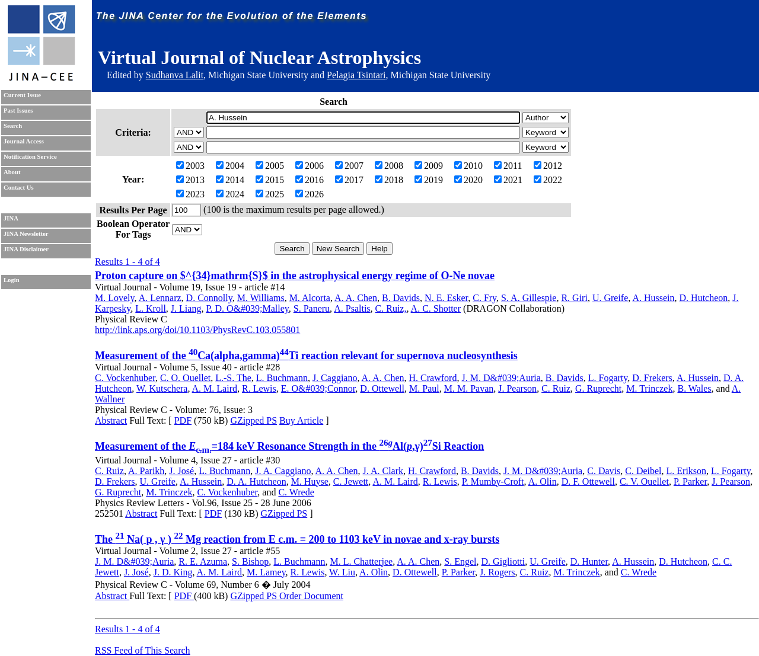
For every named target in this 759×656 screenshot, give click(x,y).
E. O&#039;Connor (318, 388)
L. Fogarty (608, 378)
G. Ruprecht (598, 388)
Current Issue (22, 95)
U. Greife (610, 298)
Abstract (111, 420)
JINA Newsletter (26, 234)
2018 (389, 180)
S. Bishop (250, 561)
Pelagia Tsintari (356, 75)
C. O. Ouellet (185, 378)
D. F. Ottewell (588, 481)
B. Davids (401, 298)
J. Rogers (497, 572)
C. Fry (484, 298)
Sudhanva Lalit (174, 75)
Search (13, 126)
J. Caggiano (335, 378)
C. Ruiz (555, 388)
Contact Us (19, 187)
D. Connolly (209, 298)
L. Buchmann (282, 378)
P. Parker (690, 481)
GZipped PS (253, 420)
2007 (349, 166)
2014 (230, 180)
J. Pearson (517, 388)
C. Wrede (296, 492)
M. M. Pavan (469, 388)
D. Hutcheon (704, 298)
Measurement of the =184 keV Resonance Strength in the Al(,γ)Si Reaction (289, 446)
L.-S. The (233, 378)
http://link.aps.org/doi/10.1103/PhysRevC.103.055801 (197, 330)
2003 (190, 166)
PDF (183, 420)
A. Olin (542, 481)
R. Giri (574, 298)
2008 (389, 166)
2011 (508, 166)
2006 (309, 166)
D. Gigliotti (503, 561)
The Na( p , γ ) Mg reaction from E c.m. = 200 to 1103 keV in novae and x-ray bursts (297, 539)
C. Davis (603, 471)
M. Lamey (266, 572)
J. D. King (173, 572)
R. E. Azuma (202, 561)
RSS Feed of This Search (142, 650)
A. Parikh (146, 471)
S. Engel (460, 561)
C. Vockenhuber (125, 378)
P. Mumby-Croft (493, 481)
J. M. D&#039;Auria (500, 378)
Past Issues (18, 110)
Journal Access (24, 141)
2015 (270, 180)
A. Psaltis (352, 308)
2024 (230, 194)
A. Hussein (653, 298)
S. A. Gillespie (528, 298)
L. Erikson (686, 471)
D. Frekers (652, 378)
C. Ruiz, (391, 308)
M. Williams (261, 298)
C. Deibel (643, 471)
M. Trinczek (649, 388)
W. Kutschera (162, 388)
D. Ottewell (382, 388)
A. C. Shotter (436, 308)
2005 (270, 166)
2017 (349, 180)
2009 (428, 166)
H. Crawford (433, 378)
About (12, 172)
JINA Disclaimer (26, 249)
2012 (548, 166)
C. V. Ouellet (644, 481)
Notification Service (30, 156)
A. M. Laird (214, 388)
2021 (508, 180)
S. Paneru (312, 308)
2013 (190, 180)
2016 (309, 180)
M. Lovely (115, 298)
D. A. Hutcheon (256, 481)
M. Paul (424, 388)
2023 (190, 194)
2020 (468, 180)
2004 (230, 166)
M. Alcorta (309, 298)
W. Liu (342, 572)
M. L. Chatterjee (361, 561)
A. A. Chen (355, 298)
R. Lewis (259, 388)
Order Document (311, 596)
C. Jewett (351, 481)
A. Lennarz (160, 298)
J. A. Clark (383, 471)
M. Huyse (310, 481)
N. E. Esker (446, 298)
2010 (468, 166)
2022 (548, 180)
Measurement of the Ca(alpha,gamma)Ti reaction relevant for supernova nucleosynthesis (306, 355)
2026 (309, 194)
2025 (270, 194)
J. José (181, 471)
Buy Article (301, 420)
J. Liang (186, 308)
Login (12, 280)
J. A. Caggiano (283, 471)
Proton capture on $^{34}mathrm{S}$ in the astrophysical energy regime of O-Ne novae (295, 275)
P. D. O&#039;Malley (247, 308)
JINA (11, 218)
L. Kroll (150, 308)
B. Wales (694, 388)
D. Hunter (589, 561)
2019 (428, 180)
